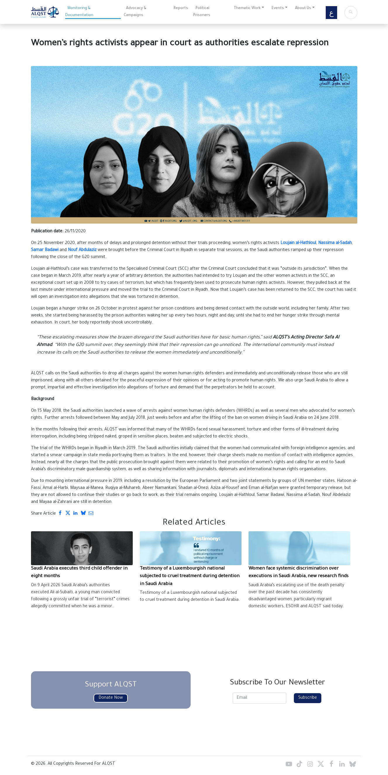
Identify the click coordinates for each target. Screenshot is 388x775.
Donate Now (111, 698)
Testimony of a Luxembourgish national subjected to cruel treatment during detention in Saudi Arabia (189, 576)
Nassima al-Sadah (335, 243)
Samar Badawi (44, 250)
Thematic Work (247, 8)
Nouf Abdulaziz (82, 250)
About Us (303, 8)
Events (278, 8)
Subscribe (307, 698)
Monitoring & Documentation (79, 12)
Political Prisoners (201, 12)
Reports (181, 8)
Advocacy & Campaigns (135, 12)
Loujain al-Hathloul (298, 243)
